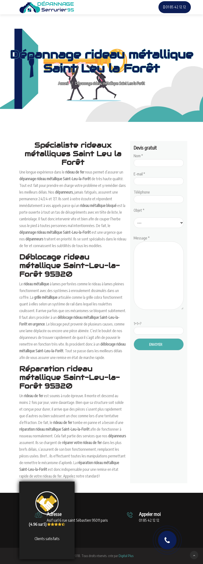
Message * (159, 273)
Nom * (159, 159)
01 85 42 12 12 (174, 7)
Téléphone (159, 196)
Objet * (139, 210)
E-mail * (159, 178)
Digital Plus (126, 556)
